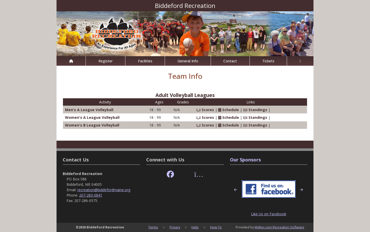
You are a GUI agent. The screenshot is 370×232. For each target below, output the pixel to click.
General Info (188, 61)
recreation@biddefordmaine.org (103, 189)
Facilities (145, 61)
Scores (205, 109)
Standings (255, 109)
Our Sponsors (245, 160)
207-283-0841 (90, 195)
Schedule (228, 109)
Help (195, 227)
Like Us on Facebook (268, 213)
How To (216, 227)
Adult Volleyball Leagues (185, 95)
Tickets (268, 61)
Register (105, 61)
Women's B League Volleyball (92, 125)
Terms (153, 227)
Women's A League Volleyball (92, 117)
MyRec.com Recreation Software (279, 227)
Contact (230, 61)
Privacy (175, 227)
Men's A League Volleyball (89, 109)
